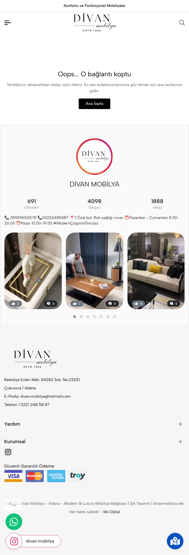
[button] (74, 316)
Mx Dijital (111, 511)
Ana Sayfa (94, 103)
